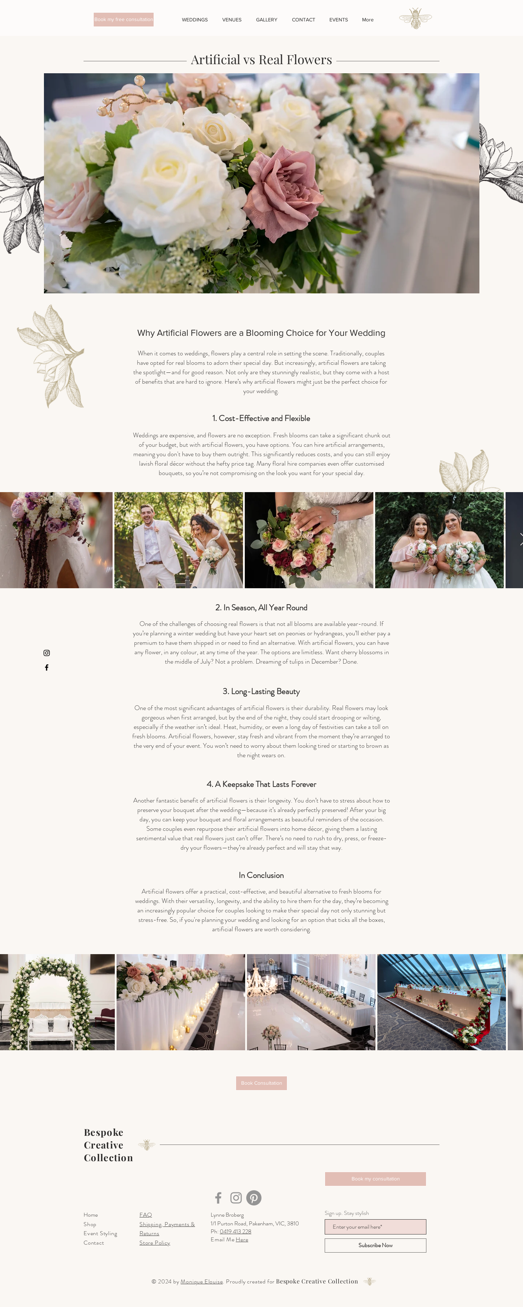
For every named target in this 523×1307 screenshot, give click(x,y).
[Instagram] (46, 653)
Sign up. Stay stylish (347, 1213)
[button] (123, 19)
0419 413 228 (235, 1231)
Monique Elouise (202, 1281)
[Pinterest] (254, 1197)
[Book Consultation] (261, 1083)
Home (91, 1215)
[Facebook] (46, 667)
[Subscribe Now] (375, 1245)
